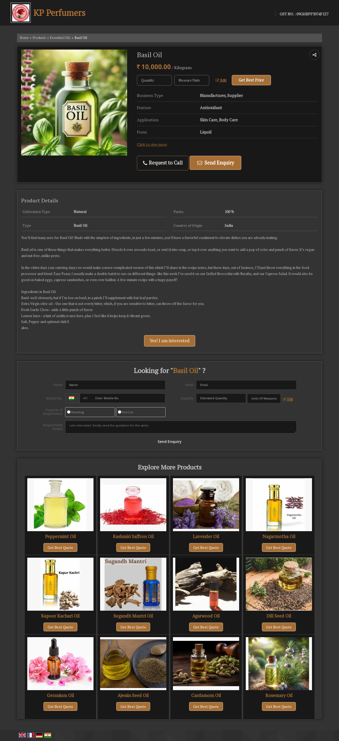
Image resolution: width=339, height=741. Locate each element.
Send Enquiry (215, 162)
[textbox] (191, 80)
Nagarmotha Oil (278, 536)
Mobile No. (54, 398)
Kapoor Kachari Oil (60, 616)
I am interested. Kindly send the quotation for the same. (181, 427)
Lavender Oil (206, 536)
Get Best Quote (60, 547)
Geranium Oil (60, 695)
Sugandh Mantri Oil (133, 616)
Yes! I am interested (170, 341)
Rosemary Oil (278, 695)
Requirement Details (53, 427)
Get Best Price (251, 80)
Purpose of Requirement (53, 412)
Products (39, 38)
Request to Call (163, 162)
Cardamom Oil (206, 695)
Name (58, 385)
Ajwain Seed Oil (133, 695)
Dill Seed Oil (278, 616)
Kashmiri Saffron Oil (133, 536)
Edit (221, 80)
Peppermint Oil (60, 536)
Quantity (187, 398)
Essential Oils (60, 38)
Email (189, 385)
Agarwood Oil (206, 616)
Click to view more (152, 144)
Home (24, 38)
